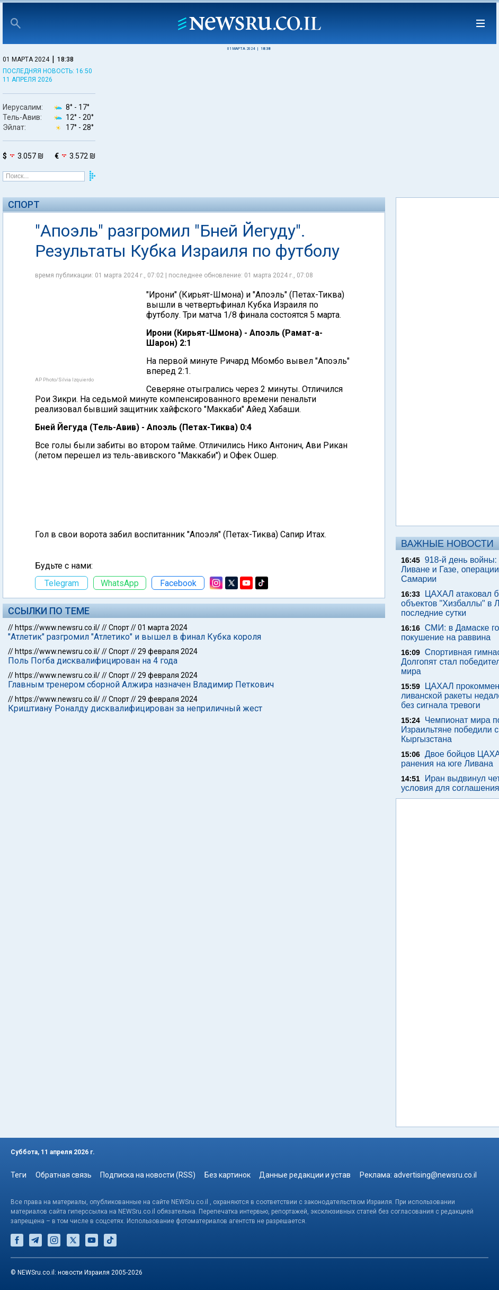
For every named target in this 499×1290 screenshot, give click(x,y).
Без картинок (227, 1175)
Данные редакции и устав (305, 1175)
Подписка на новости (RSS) (147, 1175)
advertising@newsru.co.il (435, 1175)
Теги (18, 1175)
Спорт (24, 204)
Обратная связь (63, 1175)
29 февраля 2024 (168, 651)
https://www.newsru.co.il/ (57, 627)
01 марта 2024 (163, 627)
